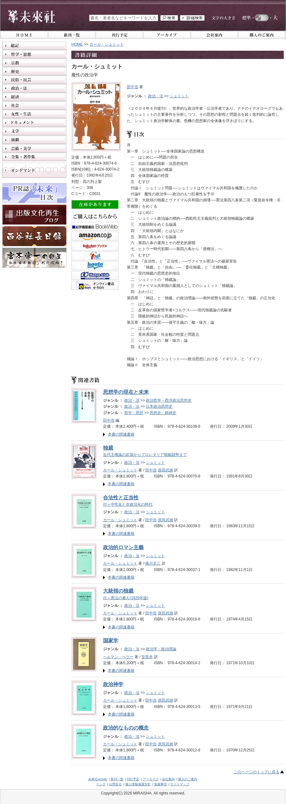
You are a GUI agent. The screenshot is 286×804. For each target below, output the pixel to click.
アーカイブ (151, 779)
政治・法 (155, 96)
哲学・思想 (133, 413)
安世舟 (147, 657)
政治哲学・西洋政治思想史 (169, 400)
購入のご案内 (187, 779)
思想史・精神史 (163, 413)
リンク (101, 784)
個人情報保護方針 (138, 784)
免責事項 (160, 784)
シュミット (179, 96)
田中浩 (132, 87)
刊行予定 (133, 779)
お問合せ (115, 784)
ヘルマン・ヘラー (118, 657)
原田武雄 (165, 470)
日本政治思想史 (159, 406)
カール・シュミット (120, 470)
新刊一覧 (117, 779)
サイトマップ (179, 784)
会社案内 (168, 779)
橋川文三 (152, 563)
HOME (77, 44)
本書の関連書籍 (121, 434)
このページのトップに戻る (256, 772)
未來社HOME (97, 779)
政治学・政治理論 (161, 649)
